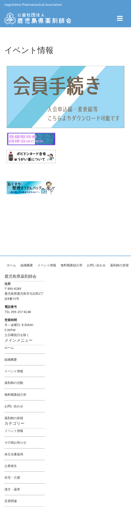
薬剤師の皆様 (119, 265)
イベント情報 (46, 265)
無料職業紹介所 (71, 265)
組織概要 (26, 265)
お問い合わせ (96, 265)
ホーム (11, 265)
